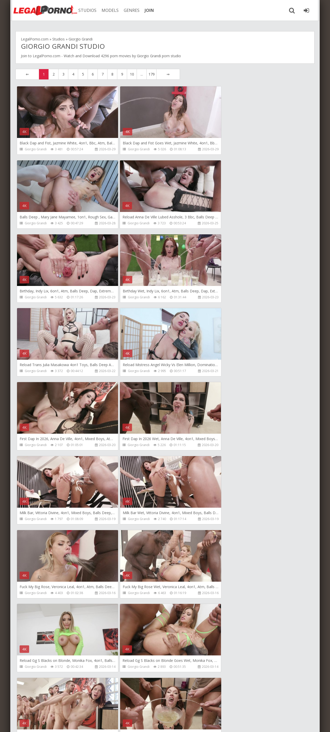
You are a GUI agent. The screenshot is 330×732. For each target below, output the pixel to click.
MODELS (109, 10)
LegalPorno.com (46, 55)
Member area (57, 707)
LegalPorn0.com (58, 723)
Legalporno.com (44, 10)
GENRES (130, 10)
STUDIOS (86, 10)
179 (151, 74)
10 (132, 74)
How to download (94, 707)
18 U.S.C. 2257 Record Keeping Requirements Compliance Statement (185, 723)
